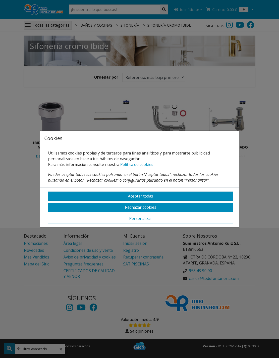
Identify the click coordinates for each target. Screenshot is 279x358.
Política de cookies (136, 164)
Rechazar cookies (140, 207)
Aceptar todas (140, 196)
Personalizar (140, 218)
